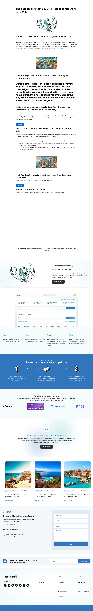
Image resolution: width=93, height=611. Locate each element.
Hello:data (61, 582)
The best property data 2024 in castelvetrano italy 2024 (31, 248)
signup (20, 124)
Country (48, 248)
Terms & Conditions (83, 592)
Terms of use (81, 582)
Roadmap (41, 582)
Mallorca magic (62, 592)
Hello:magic (61, 596)
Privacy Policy (81, 587)
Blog (39, 587)
